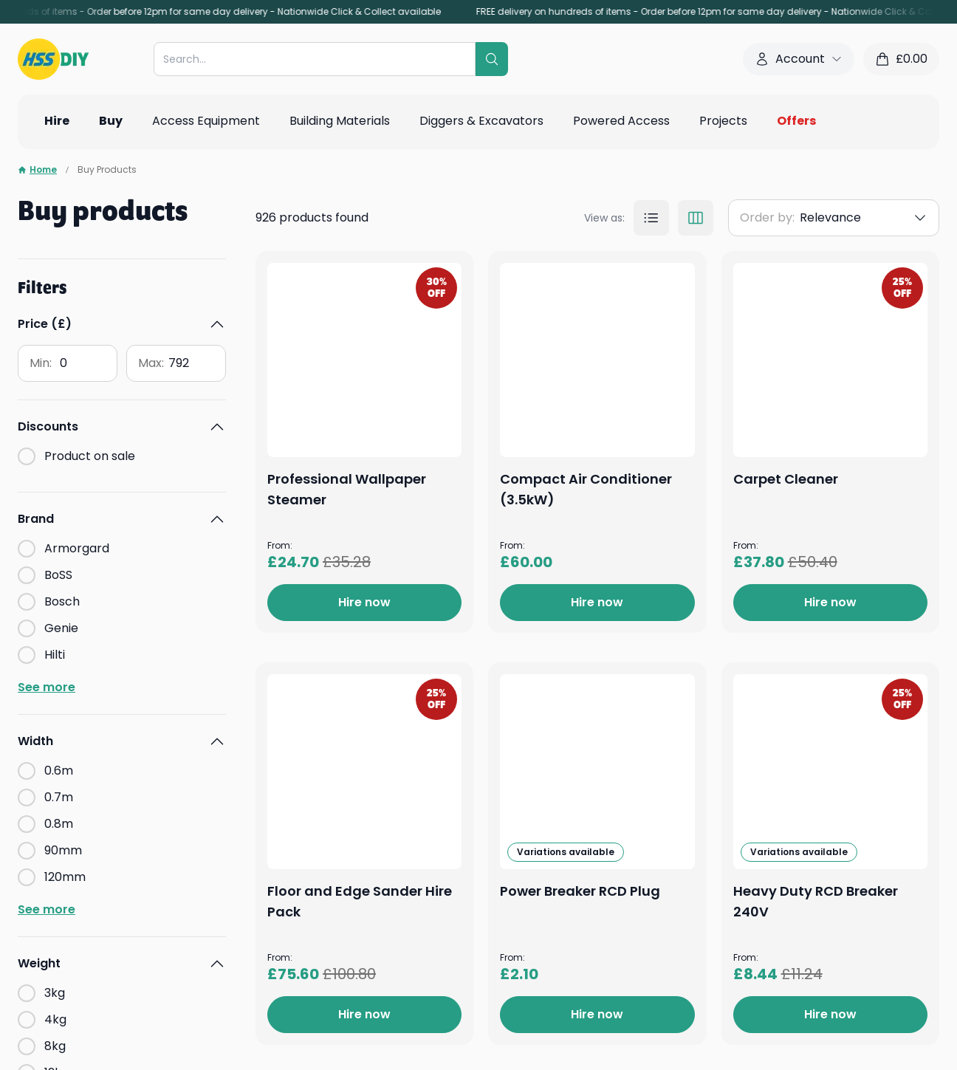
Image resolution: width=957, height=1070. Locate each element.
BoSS (58, 574)
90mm (63, 850)
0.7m (58, 797)
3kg (54, 992)
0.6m (58, 770)
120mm (65, 876)
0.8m (58, 823)
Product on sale (89, 455)
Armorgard (76, 548)
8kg (55, 1046)
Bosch (62, 601)
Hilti (54, 654)
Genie (61, 628)
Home (37, 170)
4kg (55, 1019)
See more (46, 687)
